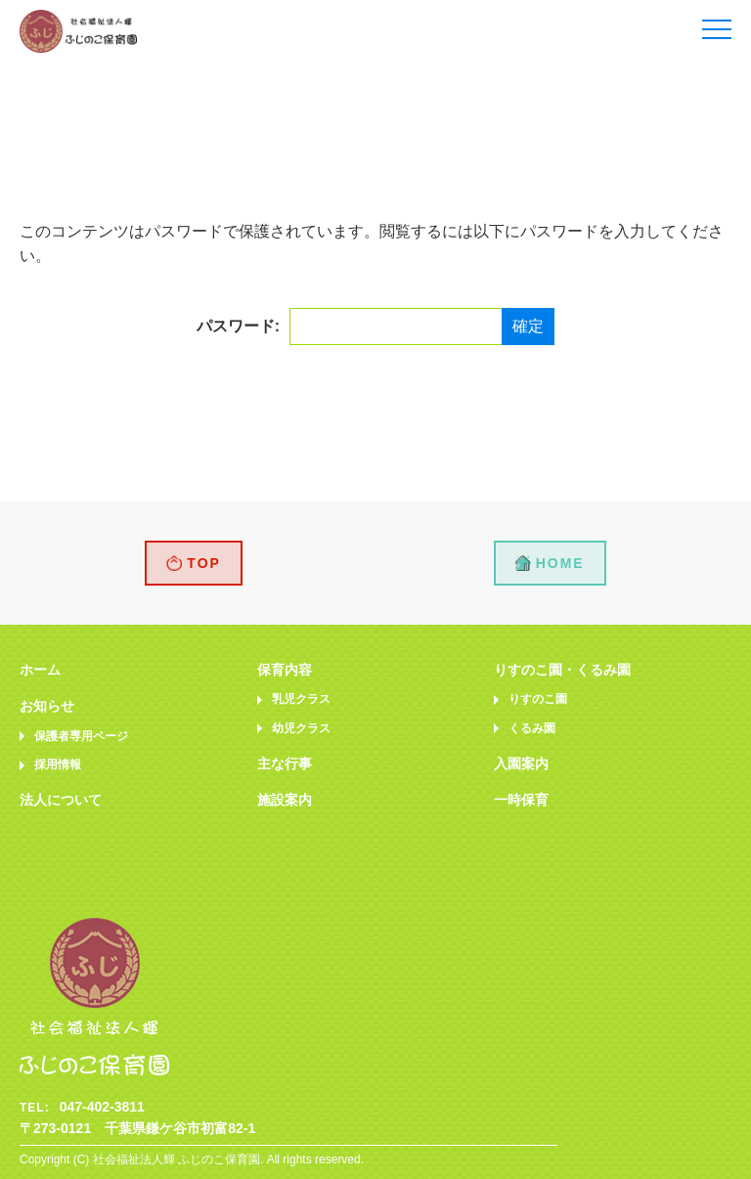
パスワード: (352, 326)
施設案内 (284, 800)
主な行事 (284, 763)
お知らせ (47, 706)
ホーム (40, 669)
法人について (61, 800)
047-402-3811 (102, 1106)
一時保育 (521, 800)
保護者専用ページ (81, 736)
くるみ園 (531, 728)
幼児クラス (301, 728)
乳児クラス (301, 699)
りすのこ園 (537, 699)
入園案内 (521, 763)
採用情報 (57, 764)
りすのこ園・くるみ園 (562, 669)
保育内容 (284, 669)
